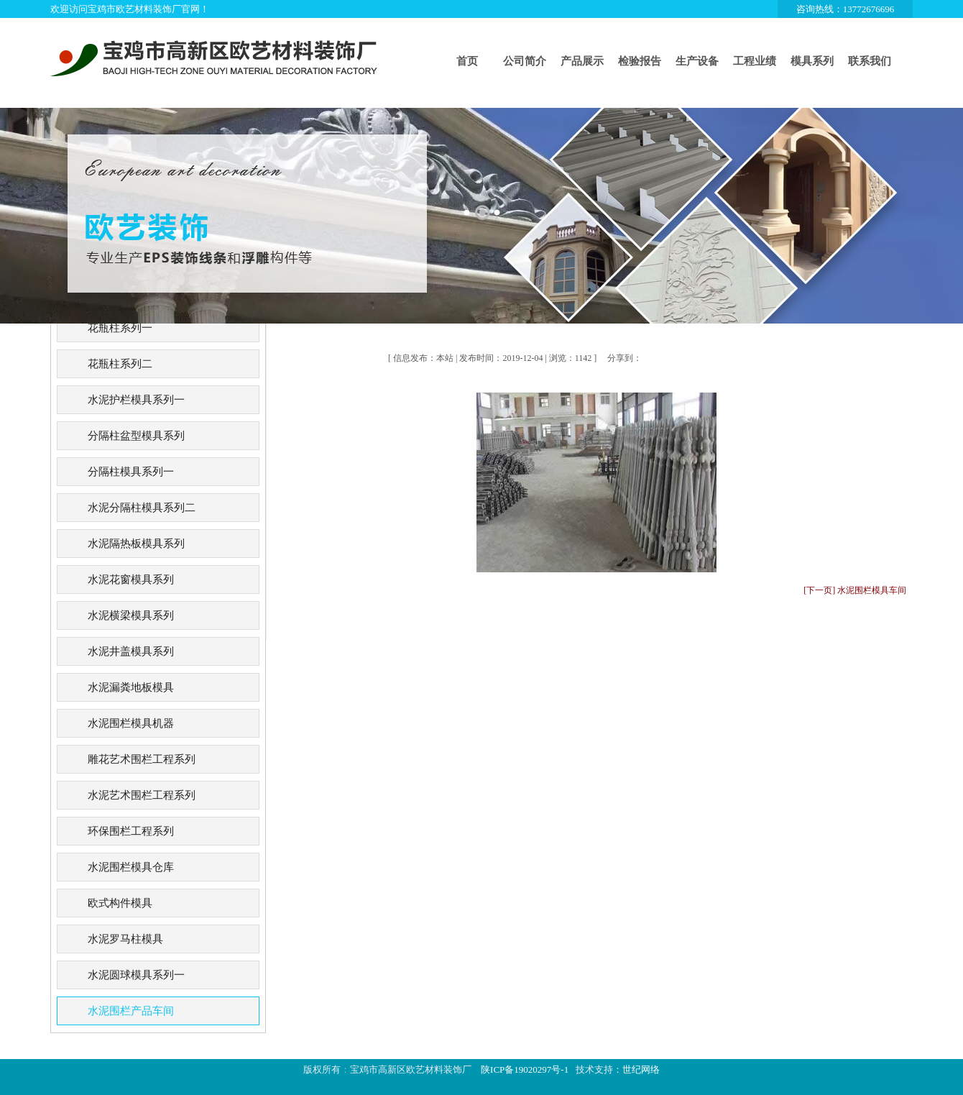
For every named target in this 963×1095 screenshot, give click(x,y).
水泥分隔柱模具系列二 (141, 507)
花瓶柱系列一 (120, 328)
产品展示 (582, 61)
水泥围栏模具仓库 (131, 867)
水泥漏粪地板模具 (131, 687)
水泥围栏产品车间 (131, 1011)
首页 (467, 61)
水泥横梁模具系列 (131, 615)
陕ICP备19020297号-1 (524, 1069)
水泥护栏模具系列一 (136, 400)
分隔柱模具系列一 (131, 471)
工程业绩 (754, 61)
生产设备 (697, 61)
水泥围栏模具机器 (131, 723)
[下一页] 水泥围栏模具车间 (854, 590)
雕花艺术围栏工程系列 (141, 759)
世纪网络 (641, 1069)
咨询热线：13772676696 (845, 9)
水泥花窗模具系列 (131, 579)
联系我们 (869, 61)
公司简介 (524, 61)
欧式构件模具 (120, 903)
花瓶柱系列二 (120, 364)
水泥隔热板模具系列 (136, 543)
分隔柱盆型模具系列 (136, 435)
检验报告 (639, 61)
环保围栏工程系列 (131, 831)
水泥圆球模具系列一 (136, 975)
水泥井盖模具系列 (131, 651)
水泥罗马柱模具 (125, 939)
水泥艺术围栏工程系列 (141, 795)
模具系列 (812, 61)
